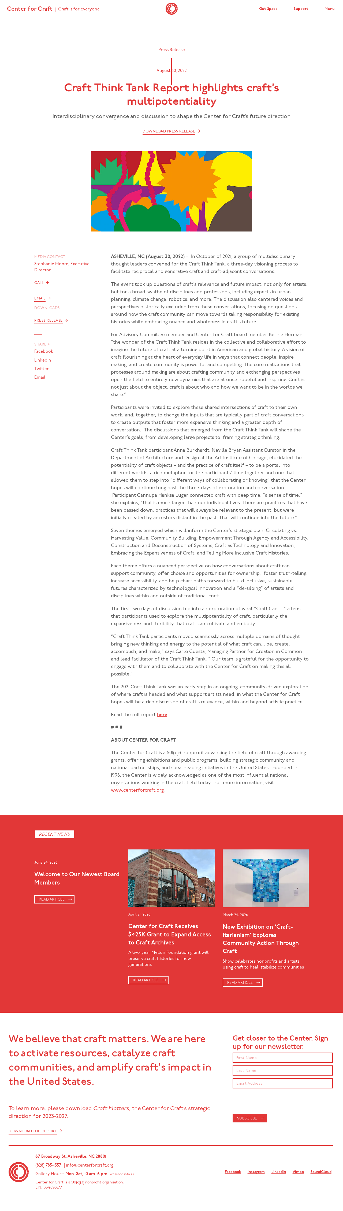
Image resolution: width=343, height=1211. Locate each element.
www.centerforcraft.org (137, 790)
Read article (52, 900)
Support (301, 9)
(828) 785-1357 (48, 1165)
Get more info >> (122, 1174)
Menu (330, 9)
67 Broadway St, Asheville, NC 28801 (70, 1157)
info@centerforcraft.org (89, 1165)
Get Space (268, 9)
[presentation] (273, 1101)
